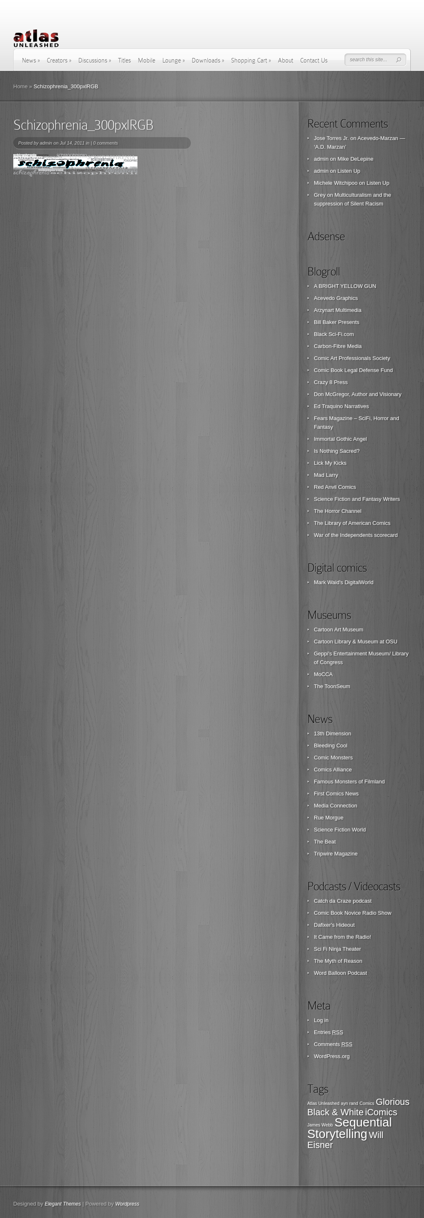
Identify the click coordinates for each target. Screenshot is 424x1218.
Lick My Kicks (330, 463)
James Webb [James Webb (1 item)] (320, 1124)
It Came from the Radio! (342, 937)
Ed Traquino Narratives (341, 406)
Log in (321, 1020)
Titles (124, 60)
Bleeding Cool (330, 745)
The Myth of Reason (338, 961)
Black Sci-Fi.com (334, 334)
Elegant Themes (63, 1204)
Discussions (94, 60)
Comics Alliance (333, 769)
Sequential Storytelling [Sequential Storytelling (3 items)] (349, 1128)
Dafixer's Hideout (334, 925)
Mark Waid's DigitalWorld (343, 582)
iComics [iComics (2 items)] (381, 1112)
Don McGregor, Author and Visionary (358, 394)
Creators (59, 60)
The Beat (325, 842)
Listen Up (348, 171)
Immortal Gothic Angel (340, 439)
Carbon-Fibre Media (338, 346)
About (285, 60)
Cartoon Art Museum (338, 629)
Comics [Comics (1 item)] (366, 1103)
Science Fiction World (340, 829)
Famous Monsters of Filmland (349, 781)
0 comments (105, 142)
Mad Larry (326, 475)
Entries (328, 1032)
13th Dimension (332, 733)
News (31, 60)
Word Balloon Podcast (340, 973)
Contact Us (314, 60)
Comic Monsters (333, 757)
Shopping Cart (251, 60)
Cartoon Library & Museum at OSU (356, 641)
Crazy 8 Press (331, 382)
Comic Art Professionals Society (352, 358)
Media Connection (335, 805)
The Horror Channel (337, 511)
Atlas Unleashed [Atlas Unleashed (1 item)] (323, 1103)
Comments (333, 1044)
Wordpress (127, 1204)
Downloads (208, 60)
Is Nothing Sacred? (337, 451)
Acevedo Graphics (336, 298)
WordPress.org (331, 1056)
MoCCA (323, 674)
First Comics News (336, 793)
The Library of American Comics (352, 523)
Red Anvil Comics (335, 487)
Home (20, 86)
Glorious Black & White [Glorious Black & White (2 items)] (358, 1107)
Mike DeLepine (355, 159)
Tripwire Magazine (336, 854)
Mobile (146, 60)
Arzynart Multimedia (337, 310)
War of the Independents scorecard (356, 535)
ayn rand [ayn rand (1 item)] (349, 1103)
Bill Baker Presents (336, 322)
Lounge (173, 60)
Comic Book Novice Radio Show (352, 913)
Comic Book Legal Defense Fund (353, 370)
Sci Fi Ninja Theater (337, 949)
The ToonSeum (332, 686)
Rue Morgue (329, 817)
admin (46, 142)
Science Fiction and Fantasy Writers (357, 499)
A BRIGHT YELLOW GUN (345, 286)
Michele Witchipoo (336, 183)
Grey (319, 195)
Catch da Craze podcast (342, 901)
